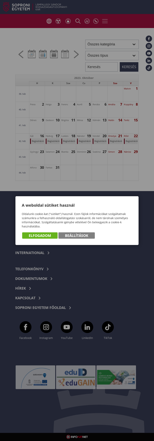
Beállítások (76, 235)
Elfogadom (40, 235)
